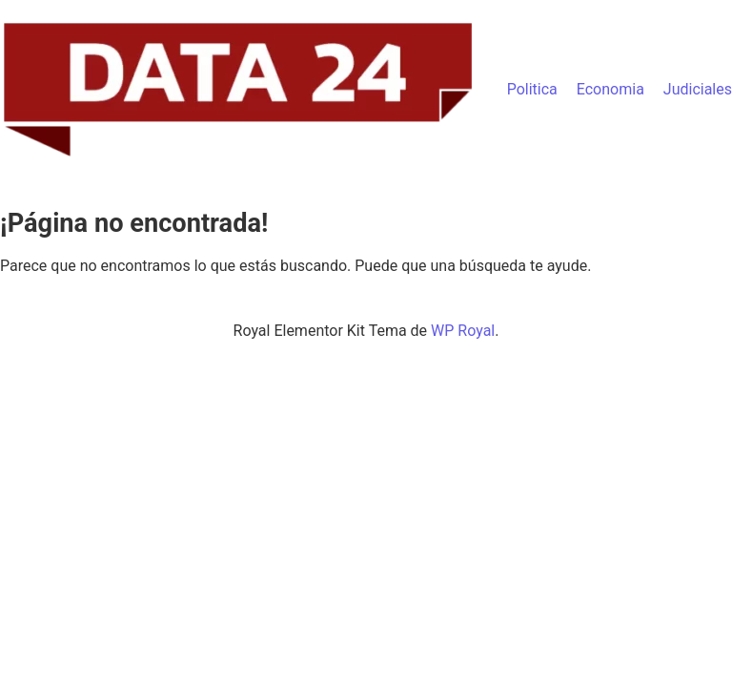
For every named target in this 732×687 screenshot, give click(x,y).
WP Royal (463, 331)
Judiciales (697, 89)
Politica (532, 89)
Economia (610, 89)
